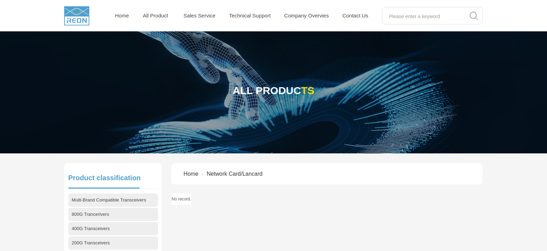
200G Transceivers (91, 242)
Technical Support (250, 15)
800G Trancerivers (90, 214)
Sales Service (199, 15)
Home (122, 15)
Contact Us (355, 15)
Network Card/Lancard (234, 174)
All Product (155, 15)
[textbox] (425, 16)
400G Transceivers (91, 228)
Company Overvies (306, 15)
